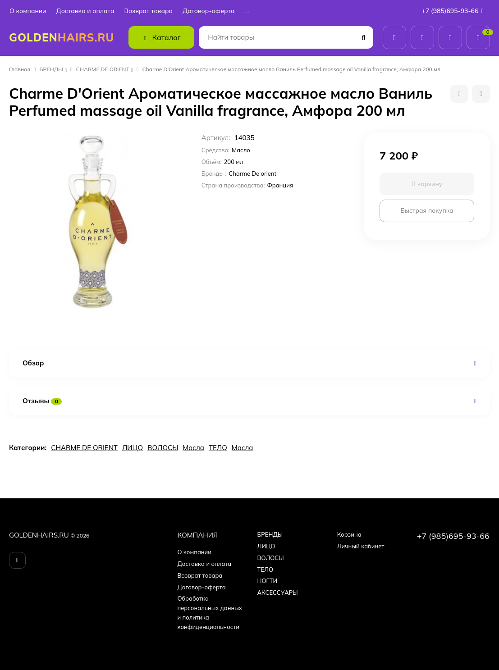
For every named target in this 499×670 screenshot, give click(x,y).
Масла (193, 447)
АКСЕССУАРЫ (277, 592)
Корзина (349, 534)
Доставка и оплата (85, 11)
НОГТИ (267, 580)
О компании (27, 11)
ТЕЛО (218, 447)
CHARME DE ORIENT (102, 69)
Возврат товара (148, 11)
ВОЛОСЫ (162, 447)
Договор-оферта (208, 11)
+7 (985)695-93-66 (455, 11)
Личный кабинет (361, 546)
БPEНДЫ (51, 69)
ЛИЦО (132, 447)
